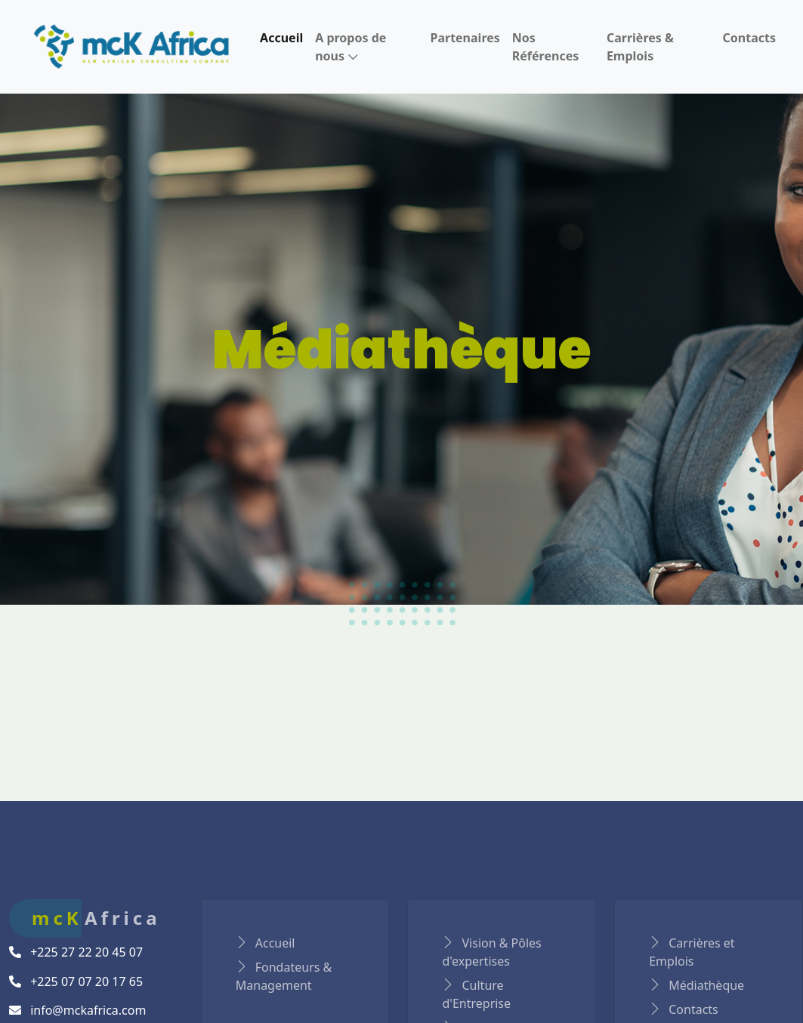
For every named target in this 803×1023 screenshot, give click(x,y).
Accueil (265, 943)
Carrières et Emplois (691, 952)
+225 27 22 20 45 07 (76, 952)
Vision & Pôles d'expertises (491, 952)
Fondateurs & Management (284, 976)
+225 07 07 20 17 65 (76, 981)
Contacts (683, 1009)
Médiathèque (696, 985)
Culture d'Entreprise (476, 994)
